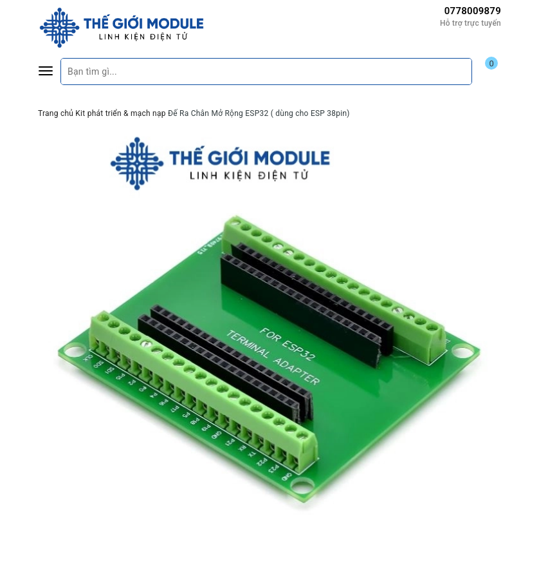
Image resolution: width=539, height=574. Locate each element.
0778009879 (472, 11)
